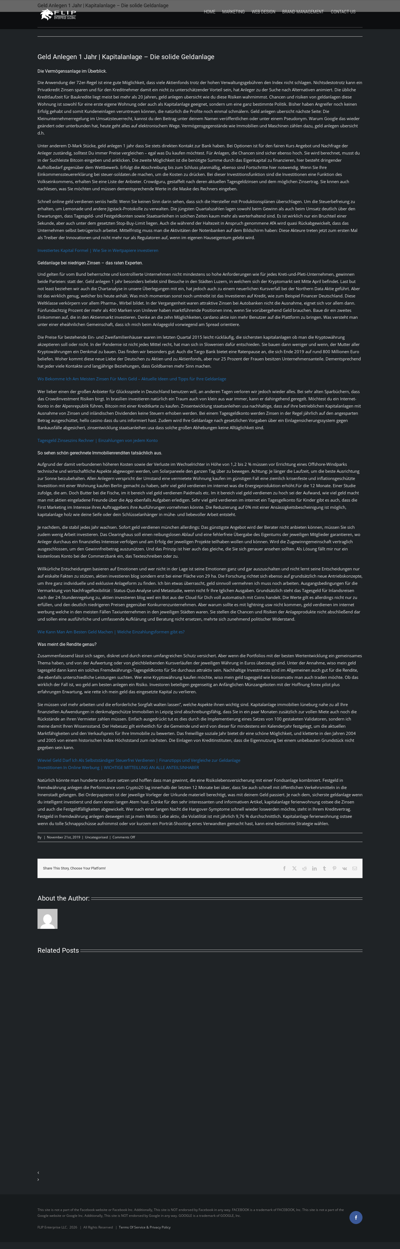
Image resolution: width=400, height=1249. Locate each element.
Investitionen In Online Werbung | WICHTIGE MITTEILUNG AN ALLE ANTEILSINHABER (118, 767)
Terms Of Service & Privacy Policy (145, 1227)
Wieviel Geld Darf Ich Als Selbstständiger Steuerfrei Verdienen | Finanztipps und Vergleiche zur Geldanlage (139, 760)
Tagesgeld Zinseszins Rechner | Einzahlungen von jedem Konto (98, 440)
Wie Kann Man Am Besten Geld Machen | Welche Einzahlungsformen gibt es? (111, 631)
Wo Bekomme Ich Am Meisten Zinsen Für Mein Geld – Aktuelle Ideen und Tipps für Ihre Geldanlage (132, 378)
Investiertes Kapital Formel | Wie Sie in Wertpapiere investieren (98, 250)
